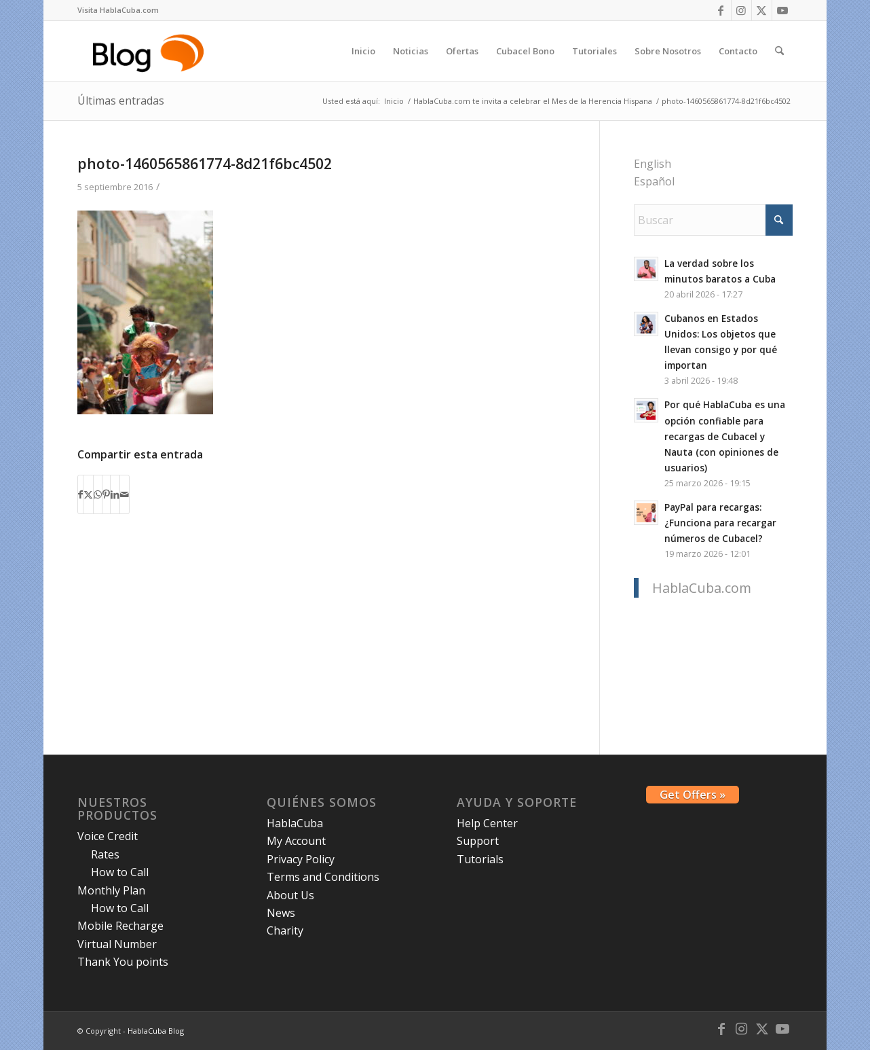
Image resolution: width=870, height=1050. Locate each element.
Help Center (487, 823)
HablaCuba (295, 823)
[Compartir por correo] (124, 494)
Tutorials (480, 859)
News (281, 912)
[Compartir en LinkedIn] (115, 494)
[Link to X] (762, 10)
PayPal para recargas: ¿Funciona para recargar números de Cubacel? (720, 523)
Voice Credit (107, 836)
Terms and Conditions (323, 876)
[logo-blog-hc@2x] (150, 51)
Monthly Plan (111, 890)
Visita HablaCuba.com (118, 10)
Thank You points (122, 961)
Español (654, 181)
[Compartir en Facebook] (80, 494)
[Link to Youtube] (782, 10)
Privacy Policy (301, 859)
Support (478, 840)
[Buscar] (779, 51)
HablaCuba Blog (156, 1031)
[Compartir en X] (88, 494)
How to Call (120, 872)
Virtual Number (117, 944)
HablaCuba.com (701, 588)
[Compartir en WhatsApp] (98, 494)
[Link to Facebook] (721, 10)
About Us (290, 895)
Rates (105, 854)
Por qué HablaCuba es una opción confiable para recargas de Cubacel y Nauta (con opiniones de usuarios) (724, 435)
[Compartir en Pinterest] (106, 494)
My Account (296, 840)
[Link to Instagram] (741, 10)
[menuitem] (118, 10)
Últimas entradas (120, 100)
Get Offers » (692, 794)
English (652, 163)
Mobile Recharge (120, 925)
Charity (285, 930)
